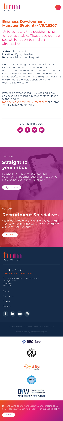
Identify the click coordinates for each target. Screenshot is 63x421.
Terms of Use (8, 296)
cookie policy (53, 409)
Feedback (7, 306)
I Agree (8, 415)
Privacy (6, 291)
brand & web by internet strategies (31, 332)
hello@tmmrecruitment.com (17, 273)
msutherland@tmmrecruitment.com (24, 101)
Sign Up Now (11, 187)
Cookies (6, 301)
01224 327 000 (12, 270)
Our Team (10, 234)
